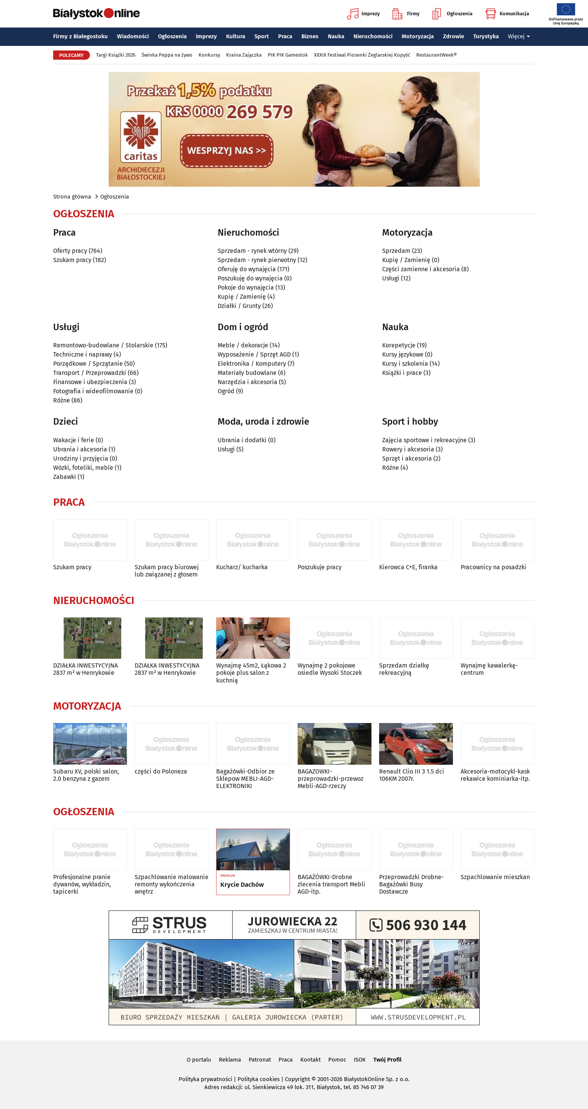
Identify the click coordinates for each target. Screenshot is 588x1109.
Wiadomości (133, 36)
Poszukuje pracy (320, 567)
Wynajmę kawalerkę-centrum (489, 669)
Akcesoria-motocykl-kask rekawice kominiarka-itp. (495, 775)
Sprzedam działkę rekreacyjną (404, 669)
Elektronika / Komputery (252, 363)
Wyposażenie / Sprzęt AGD (254, 354)
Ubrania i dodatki (242, 440)
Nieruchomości (373, 36)
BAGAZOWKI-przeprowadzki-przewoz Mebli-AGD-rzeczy (330, 779)
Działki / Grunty (239, 305)
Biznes (309, 36)
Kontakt (310, 1059)
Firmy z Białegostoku (80, 36)
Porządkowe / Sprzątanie (88, 363)
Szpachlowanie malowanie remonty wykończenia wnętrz (171, 884)
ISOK (360, 1059)
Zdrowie (453, 36)
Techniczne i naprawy (82, 354)
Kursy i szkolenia (405, 363)
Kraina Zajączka (244, 54)
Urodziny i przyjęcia (80, 458)
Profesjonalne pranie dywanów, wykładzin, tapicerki (82, 884)
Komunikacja (507, 14)
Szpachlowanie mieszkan (495, 877)
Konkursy (209, 54)
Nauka (336, 36)
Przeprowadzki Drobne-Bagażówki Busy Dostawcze (411, 884)
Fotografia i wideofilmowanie (93, 391)
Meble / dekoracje (243, 345)
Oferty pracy (70, 250)
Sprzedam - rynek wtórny (252, 250)
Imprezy (363, 14)
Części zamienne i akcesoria (421, 269)
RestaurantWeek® (436, 54)
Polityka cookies (259, 1079)
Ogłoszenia (452, 14)
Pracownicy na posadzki (493, 567)
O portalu (199, 1059)
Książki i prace (402, 372)
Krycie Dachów (242, 885)
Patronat (260, 1059)
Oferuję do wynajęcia (247, 269)
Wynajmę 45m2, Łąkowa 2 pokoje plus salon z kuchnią (251, 673)
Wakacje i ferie (73, 440)
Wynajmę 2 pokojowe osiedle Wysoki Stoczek (330, 669)
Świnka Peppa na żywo (167, 54)
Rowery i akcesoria (408, 449)
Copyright (297, 1079)
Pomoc (337, 1059)
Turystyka (486, 36)
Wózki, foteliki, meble (83, 467)
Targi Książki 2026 (115, 54)
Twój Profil (387, 1059)
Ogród (226, 391)
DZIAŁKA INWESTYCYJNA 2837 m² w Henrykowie (85, 669)
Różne (61, 400)
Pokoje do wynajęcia (246, 287)
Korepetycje (398, 345)
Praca (285, 36)
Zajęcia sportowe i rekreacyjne (424, 440)
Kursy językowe (402, 354)
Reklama (230, 1059)
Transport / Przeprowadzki (89, 372)
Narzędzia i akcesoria (247, 382)
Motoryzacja (418, 36)
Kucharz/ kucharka (242, 567)
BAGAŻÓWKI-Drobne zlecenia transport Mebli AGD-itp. (331, 884)
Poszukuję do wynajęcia (250, 278)
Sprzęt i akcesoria (407, 458)
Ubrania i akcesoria (80, 449)
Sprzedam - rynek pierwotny (257, 260)
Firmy (406, 14)
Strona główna (72, 196)
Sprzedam (396, 250)
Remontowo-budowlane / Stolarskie (103, 345)
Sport (261, 36)
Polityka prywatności (205, 1079)
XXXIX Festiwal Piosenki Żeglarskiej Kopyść (362, 54)
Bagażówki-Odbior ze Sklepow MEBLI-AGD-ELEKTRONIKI (245, 779)
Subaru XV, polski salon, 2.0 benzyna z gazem (86, 775)
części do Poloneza (161, 771)
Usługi (390, 278)
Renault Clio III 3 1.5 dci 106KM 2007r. (411, 775)
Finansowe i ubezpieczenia (90, 382)
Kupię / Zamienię (242, 296)
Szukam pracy (72, 260)
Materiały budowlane (247, 372)
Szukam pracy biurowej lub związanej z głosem (167, 570)
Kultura (235, 36)
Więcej (519, 36)
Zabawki (64, 476)
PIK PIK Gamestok (288, 54)
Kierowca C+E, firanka (408, 567)
